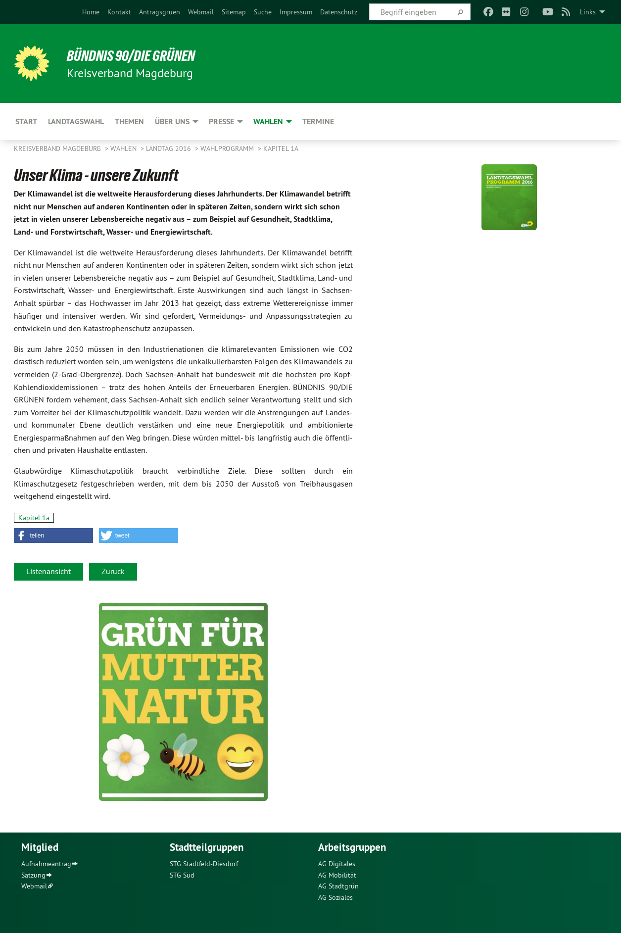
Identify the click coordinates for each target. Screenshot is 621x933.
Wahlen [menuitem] (268, 121)
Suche (263, 11)
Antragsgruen (159, 11)
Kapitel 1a (280, 148)
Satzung (33, 875)
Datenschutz (338, 11)
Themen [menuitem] (129, 121)
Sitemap (234, 11)
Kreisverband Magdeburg (58, 148)
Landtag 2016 (169, 148)
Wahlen (124, 148)
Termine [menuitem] (318, 121)
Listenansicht (48, 571)
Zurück (113, 571)
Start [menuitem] (26, 121)
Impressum (296, 11)
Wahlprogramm (228, 148)
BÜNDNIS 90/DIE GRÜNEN (135, 55)
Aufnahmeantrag (46, 863)
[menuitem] (90, 12)
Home (90, 11)
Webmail (201, 11)
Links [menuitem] (588, 11)
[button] (53, 535)
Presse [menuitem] (221, 121)
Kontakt (119, 11)
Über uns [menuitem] (172, 121)
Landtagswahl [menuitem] (76, 121)
